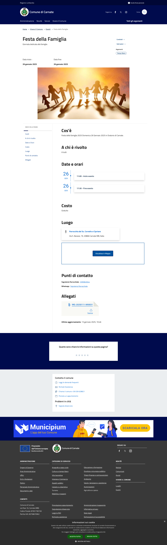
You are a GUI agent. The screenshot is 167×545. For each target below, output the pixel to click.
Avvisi (118, 475)
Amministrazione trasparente (95, 505)
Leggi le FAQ (56, 513)
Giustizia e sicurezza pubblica (94, 471)
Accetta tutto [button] (75, 536)
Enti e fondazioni (26, 479)
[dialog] (83, 532)
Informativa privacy (91, 509)
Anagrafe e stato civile (60, 467)
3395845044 (85, 282)
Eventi (48, 29)
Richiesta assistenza (59, 517)
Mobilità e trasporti (59, 494)
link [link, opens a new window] (104, 532)
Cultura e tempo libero (60, 471)
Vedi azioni (121, 44)
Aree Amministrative (27, 471)
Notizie (118, 467)
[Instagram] (125, 11)
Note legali (88, 513)
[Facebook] (114, 11)
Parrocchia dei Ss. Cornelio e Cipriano (85, 231)
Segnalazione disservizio (61, 509)
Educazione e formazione (93, 467)
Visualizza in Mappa (102, 253)
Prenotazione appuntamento (62, 505)
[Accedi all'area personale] (136, 2)
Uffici (22, 475)
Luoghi (118, 486)
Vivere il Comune (36, 29)
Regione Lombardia (27, 3)
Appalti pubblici (57, 483)
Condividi (121, 39)
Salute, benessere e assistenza (95, 483)
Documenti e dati (26, 490)
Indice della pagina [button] (31, 127)
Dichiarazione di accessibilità (94, 517)
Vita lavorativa (57, 475)
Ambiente (87, 479)
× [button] (164, 521)
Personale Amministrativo (29, 487)
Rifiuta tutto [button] (92, 536)
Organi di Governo (26, 467)
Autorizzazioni (89, 487)
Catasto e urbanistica (60, 487)
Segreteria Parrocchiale (79, 286)
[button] (83, 541)
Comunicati (120, 471)
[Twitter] (120, 11)
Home (25, 29)
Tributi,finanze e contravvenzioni (96, 475)
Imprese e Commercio (60, 479)
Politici (22, 483)
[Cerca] (144, 12)
